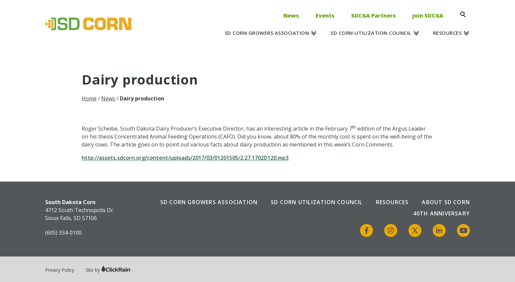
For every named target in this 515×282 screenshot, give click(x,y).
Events (325, 15)
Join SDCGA (427, 15)
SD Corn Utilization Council (371, 32)
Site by (108, 270)
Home (89, 98)
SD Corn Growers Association (267, 32)
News (291, 15)
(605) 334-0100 (63, 232)
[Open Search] (465, 15)
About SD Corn (446, 202)
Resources (447, 32)
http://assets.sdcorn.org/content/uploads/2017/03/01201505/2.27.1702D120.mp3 (185, 157)
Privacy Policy (59, 270)
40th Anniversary (441, 213)
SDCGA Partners (373, 15)
